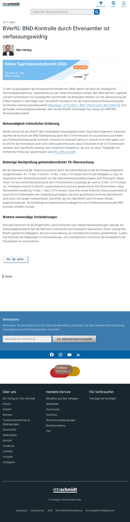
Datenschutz (37, 510)
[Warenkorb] (101, 4)
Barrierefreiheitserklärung (69, 510)
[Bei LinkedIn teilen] (15, 259)
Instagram (9, 462)
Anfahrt (7, 409)
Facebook (8, 446)
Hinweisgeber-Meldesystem (99, 510)
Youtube (8, 456)
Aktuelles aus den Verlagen (62, 398)
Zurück (8, 276)
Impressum (22, 510)
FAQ (48, 431)
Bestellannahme (55, 425)
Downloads (52, 409)
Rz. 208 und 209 (64, 152)
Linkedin (8, 451)
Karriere (7, 414)
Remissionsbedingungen (60, 420)
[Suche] (62, 12)
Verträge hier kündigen (102, 398)
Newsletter (52, 404)
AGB (50, 510)
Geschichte (9, 429)
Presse (7, 404)
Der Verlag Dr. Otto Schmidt (19, 398)
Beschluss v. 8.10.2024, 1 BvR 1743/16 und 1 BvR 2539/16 (84, 105)
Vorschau (51, 414)
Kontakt (7, 440)
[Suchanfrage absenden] (97, 12)
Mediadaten (10, 435)
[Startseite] (65, 491)
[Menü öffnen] (124, 3)
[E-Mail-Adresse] (27, 339)
